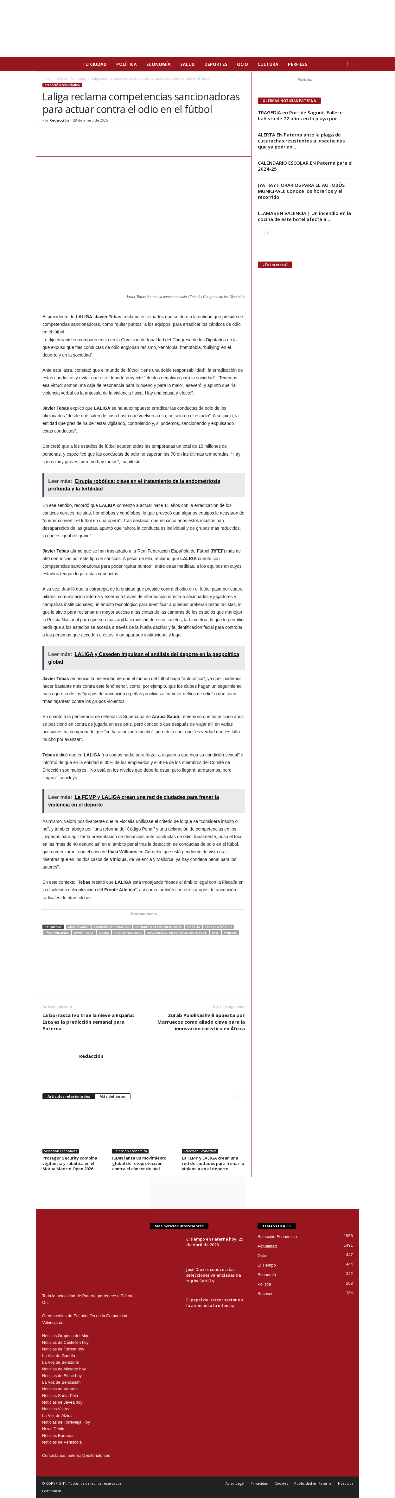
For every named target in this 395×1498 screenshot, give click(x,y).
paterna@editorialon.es (88, 1455)
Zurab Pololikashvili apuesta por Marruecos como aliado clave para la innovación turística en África (201, 1022)
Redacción (59, 120)
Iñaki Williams (57, 933)
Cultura (268, 64)
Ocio (242, 64)
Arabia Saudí (78, 927)
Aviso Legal (235, 1483)
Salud (187, 64)
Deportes (215, 64)
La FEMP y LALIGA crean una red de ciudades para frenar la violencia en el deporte (213, 1163)
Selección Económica (71, 78)
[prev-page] (235, 1096)
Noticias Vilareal (57, 1408)
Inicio (46, 78)
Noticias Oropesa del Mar (65, 1335)
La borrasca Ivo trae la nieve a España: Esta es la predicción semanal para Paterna (88, 1022)
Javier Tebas (83, 933)
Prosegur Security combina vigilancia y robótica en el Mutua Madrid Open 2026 (69, 1163)
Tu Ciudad (94, 64)
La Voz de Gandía (58, 1355)
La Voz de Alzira (57, 1415)
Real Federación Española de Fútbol (177, 933)
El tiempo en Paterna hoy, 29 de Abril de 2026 (214, 1242)
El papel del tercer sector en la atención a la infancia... (214, 1302)
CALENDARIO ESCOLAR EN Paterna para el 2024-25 (305, 166)
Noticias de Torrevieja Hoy (66, 1422)
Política (126, 64)
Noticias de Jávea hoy (62, 1402)
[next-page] (242, 1096)
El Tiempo (267, 1265)
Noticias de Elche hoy (62, 1375)
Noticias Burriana (57, 1435)
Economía (158, 64)
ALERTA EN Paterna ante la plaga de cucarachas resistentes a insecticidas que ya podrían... (301, 140)
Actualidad (267, 1246)
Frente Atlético (218, 927)
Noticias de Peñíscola (62, 1442)
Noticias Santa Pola (60, 1395)
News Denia (53, 1428)
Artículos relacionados (69, 1096)
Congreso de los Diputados (158, 927)
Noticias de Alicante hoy (64, 1369)
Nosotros (345, 1483)
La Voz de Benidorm (60, 1362)
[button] (350, 64)
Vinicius (230, 933)
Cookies (281, 1483)
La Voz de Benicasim (61, 1382)
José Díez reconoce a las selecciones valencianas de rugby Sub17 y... (213, 1275)
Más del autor (112, 1096)
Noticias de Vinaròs (60, 1389)
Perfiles (297, 64)
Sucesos (265, 1293)
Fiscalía (193, 927)
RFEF (215, 933)
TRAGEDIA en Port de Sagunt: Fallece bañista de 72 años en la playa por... (300, 115)
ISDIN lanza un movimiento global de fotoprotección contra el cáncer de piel (139, 1163)
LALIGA (104, 933)
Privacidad (259, 1483)
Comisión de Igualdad (112, 927)
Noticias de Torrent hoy (63, 1349)
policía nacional (128, 933)
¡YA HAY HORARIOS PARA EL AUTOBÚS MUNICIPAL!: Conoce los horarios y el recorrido (301, 191)
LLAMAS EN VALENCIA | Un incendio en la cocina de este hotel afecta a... (304, 216)
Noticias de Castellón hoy (65, 1342)
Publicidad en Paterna (313, 1483)
